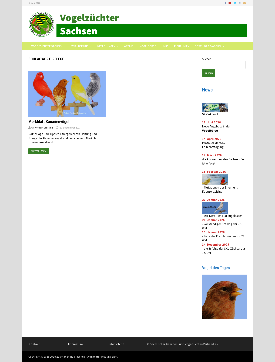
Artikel (129, 46)
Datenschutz (116, 344)
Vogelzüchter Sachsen (46, 46)
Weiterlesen (40, 150)
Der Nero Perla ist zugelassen (223, 216)
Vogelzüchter (89, 17)
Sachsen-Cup (237, 159)
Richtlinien (181, 46)
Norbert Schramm (44, 127)
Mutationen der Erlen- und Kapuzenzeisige (220, 189)
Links (165, 46)
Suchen (206, 59)
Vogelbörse (148, 46)
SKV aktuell (210, 114)
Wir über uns (79, 46)
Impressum (75, 344)
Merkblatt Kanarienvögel (48, 121)
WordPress (99, 356)
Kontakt (34, 344)
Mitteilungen (106, 46)
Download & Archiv (208, 46)
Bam (114, 356)
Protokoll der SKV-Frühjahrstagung (214, 145)
